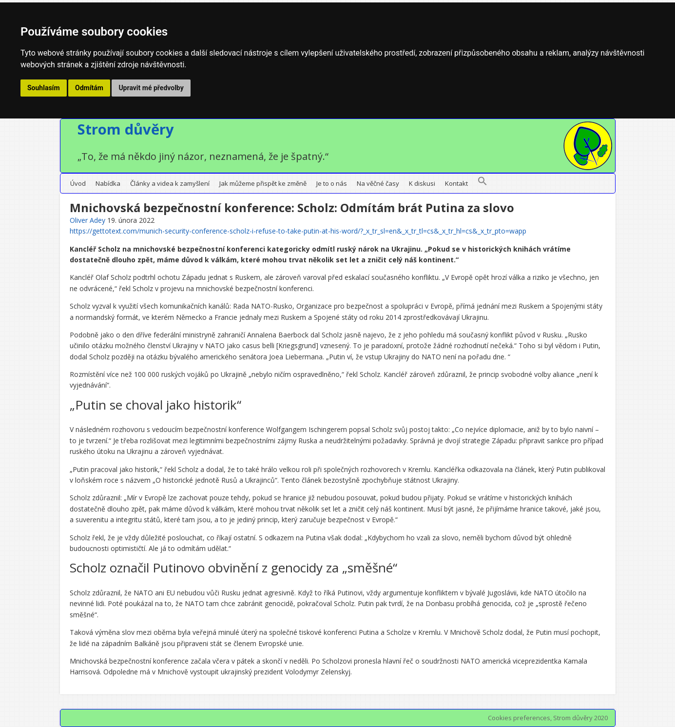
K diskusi (422, 183)
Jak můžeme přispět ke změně (263, 183)
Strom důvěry (125, 128)
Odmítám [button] (89, 88)
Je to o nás (331, 183)
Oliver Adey (87, 220)
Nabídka (108, 183)
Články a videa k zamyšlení (170, 183)
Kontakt (456, 183)
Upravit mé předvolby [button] (150, 88)
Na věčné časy (378, 183)
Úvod (78, 183)
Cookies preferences (519, 717)
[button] (482, 183)
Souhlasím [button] (43, 88)
